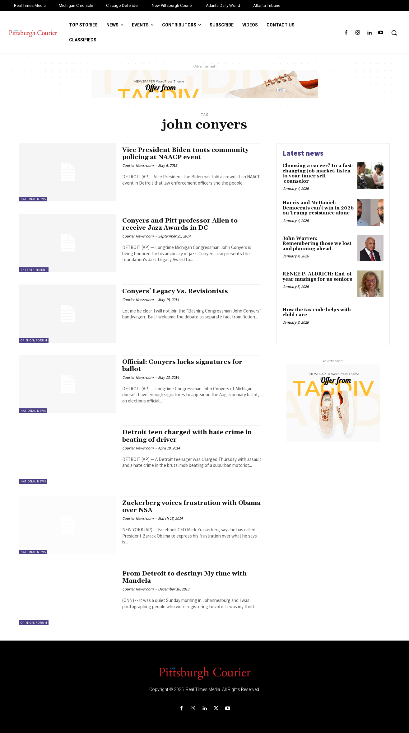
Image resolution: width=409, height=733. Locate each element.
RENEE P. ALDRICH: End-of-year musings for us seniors (318, 276)
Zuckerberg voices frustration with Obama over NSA (181, 506)
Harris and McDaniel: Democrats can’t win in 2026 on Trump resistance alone (318, 208)
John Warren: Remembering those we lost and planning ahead (316, 244)
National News (33, 199)
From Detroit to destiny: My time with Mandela (186, 577)
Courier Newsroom (138, 165)
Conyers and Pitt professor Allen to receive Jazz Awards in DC (181, 224)
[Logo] (204, 673)
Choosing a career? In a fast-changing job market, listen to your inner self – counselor (318, 173)
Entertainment (34, 270)
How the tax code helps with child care (316, 312)
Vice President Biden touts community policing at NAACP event (187, 153)
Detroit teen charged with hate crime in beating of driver (188, 436)
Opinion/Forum (34, 340)
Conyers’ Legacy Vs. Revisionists (177, 291)
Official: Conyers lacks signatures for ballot (184, 365)
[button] (394, 32)
